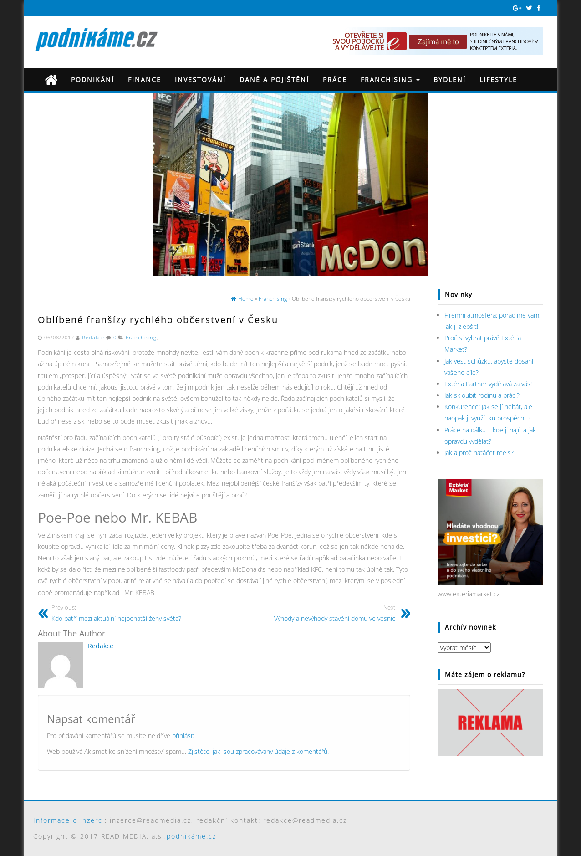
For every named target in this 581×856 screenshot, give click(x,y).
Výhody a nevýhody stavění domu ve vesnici (314, 613)
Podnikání (92, 79)
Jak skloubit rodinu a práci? (482, 395)
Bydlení (449, 79)
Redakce (93, 337)
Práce (335, 79)
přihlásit (183, 735)
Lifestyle (498, 79)
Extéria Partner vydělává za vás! (488, 383)
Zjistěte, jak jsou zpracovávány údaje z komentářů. (258, 751)
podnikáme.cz (191, 836)
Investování (200, 79)
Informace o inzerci (69, 820)
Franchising (390, 79)
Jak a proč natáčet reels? (479, 452)
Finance (144, 79)
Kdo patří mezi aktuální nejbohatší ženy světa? (134, 613)
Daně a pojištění (274, 79)
